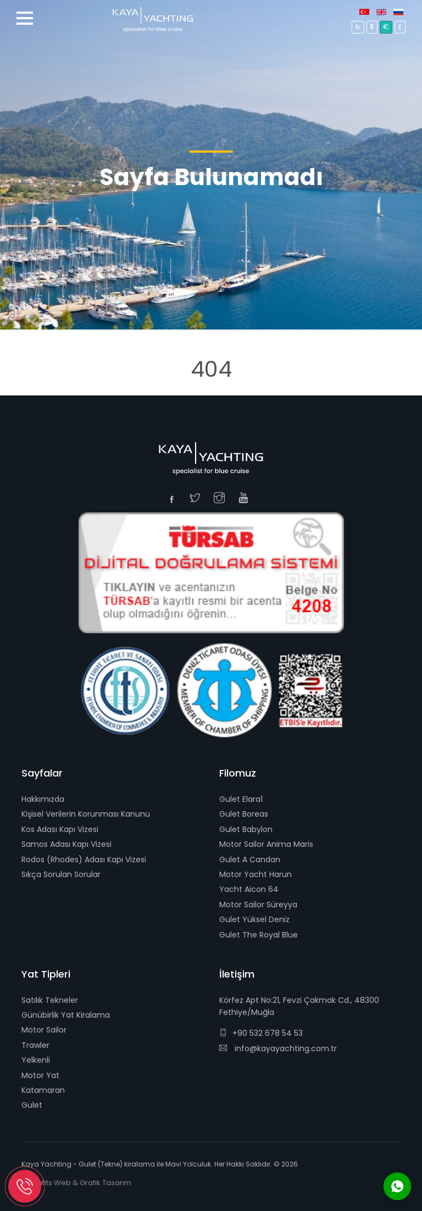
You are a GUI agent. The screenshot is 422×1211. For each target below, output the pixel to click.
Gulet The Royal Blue (258, 934)
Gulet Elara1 (241, 799)
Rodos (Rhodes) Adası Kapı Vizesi (83, 859)
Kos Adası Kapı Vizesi (59, 829)
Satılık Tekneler (49, 1000)
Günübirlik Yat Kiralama (65, 1014)
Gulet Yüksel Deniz (254, 919)
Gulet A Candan (249, 859)
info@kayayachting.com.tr (278, 1048)
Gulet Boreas (243, 813)
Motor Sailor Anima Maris (266, 844)
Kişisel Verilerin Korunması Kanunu (85, 813)
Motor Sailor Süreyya (258, 904)
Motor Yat (40, 1075)
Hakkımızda (42, 799)
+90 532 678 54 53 (261, 1033)
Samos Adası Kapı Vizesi (66, 844)
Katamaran (43, 1090)
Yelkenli (35, 1059)
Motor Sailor (43, 1029)
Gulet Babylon (246, 829)
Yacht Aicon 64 (249, 889)
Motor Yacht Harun (255, 874)
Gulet (31, 1105)
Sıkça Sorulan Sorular (61, 874)
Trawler (35, 1045)
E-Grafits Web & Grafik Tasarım (76, 1182)
